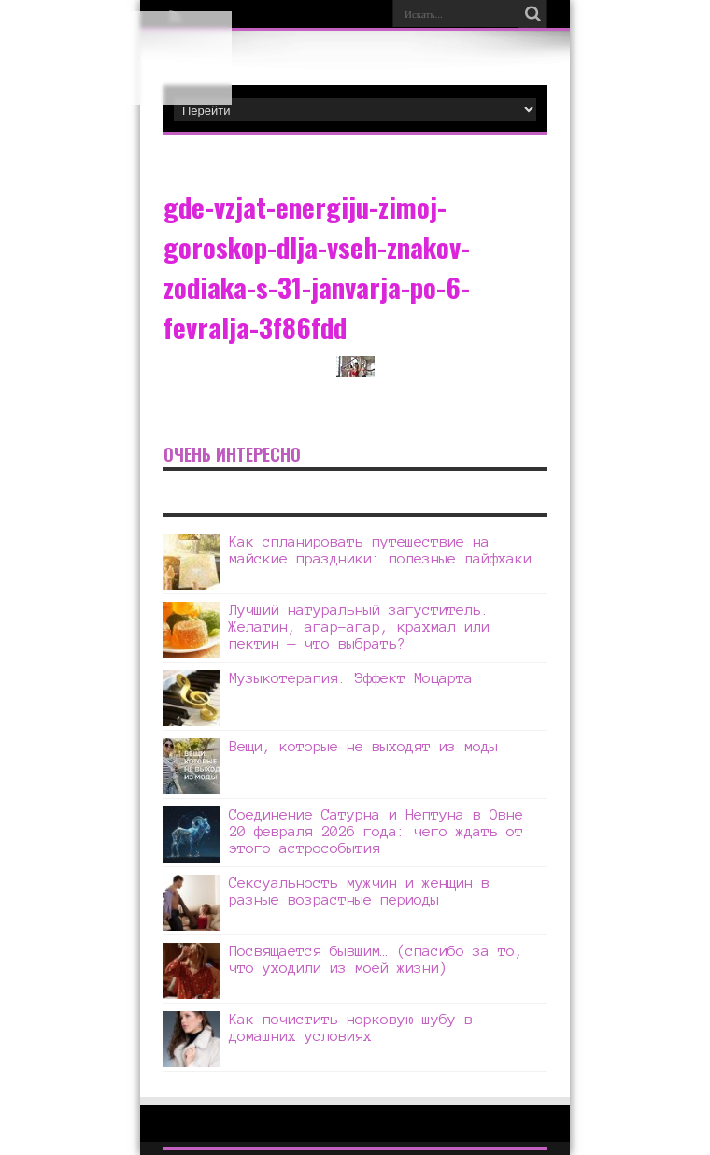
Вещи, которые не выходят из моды (363, 746)
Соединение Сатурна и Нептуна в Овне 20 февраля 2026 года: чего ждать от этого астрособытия (376, 831)
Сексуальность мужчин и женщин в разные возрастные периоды (359, 891)
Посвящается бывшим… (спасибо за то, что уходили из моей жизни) (376, 959)
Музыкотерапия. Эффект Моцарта (351, 678)
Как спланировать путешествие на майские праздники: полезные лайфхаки (380, 550)
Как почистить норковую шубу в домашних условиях (351, 1027)
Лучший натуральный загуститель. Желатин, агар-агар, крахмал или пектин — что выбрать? (359, 626)
